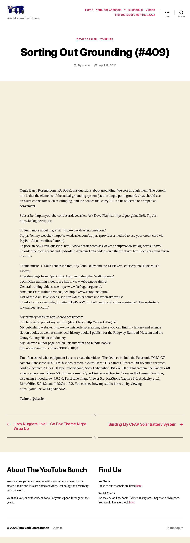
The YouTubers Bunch (34, 533)
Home (89, 12)
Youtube (106, 44)
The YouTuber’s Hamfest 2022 (134, 17)
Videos (150, 12)
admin (86, 70)
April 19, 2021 (107, 70)
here (138, 492)
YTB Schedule (133, 12)
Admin (58, 533)
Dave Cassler (87, 44)
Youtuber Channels (108, 12)
